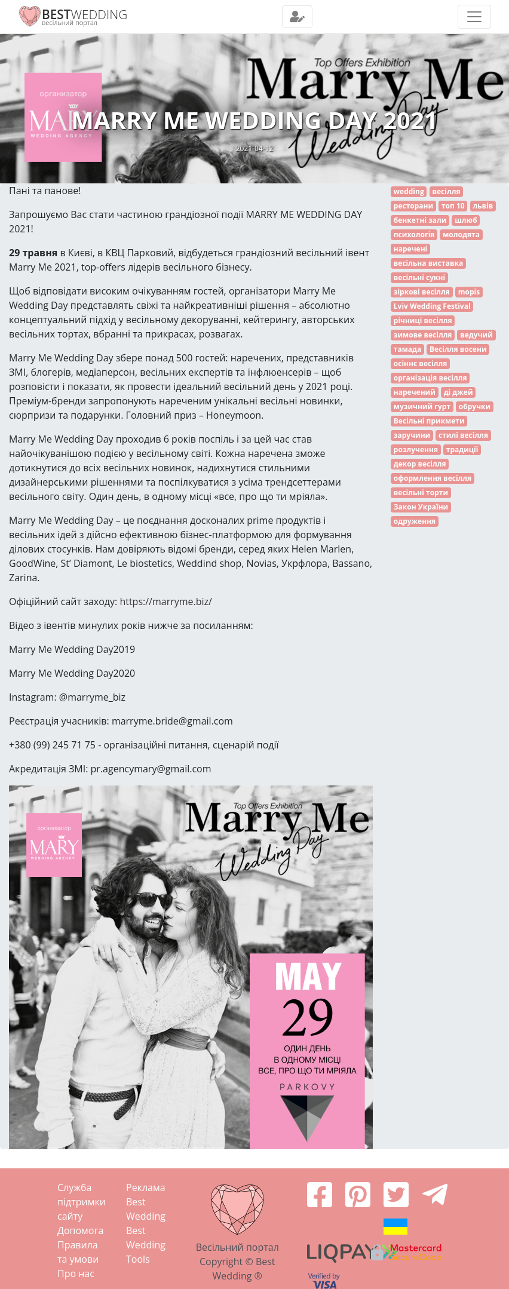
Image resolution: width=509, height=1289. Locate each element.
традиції (462, 449)
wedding (409, 191)
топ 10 (453, 206)
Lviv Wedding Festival (432, 306)
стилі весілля (463, 435)
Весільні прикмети (429, 421)
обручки (474, 406)
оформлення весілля (432, 478)
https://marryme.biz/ (165, 601)
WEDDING (84, 14)
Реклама (145, 1187)
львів (483, 206)
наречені (410, 249)
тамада (407, 349)
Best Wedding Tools (145, 1245)
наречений (415, 392)
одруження (415, 521)
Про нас (75, 1273)
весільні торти (421, 492)
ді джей (458, 392)
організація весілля (430, 378)
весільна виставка (428, 263)
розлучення (416, 449)
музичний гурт (422, 406)
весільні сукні (419, 277)
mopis (469, 292)
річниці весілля (423, 320)
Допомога (80, 1230)
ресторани (413, 206)
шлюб (466, 220)
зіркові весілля (422, 292)
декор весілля (420, 464)
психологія (414, 234)
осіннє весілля (420, 363)
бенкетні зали (420, 220)
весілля (446, 191)
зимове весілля (423, 335)
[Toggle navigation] (297, 16)
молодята (461, 234)
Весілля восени (458, 349)
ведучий (476, 335)
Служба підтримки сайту (81, 1202)
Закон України (421, 507)
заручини (412, 435)
